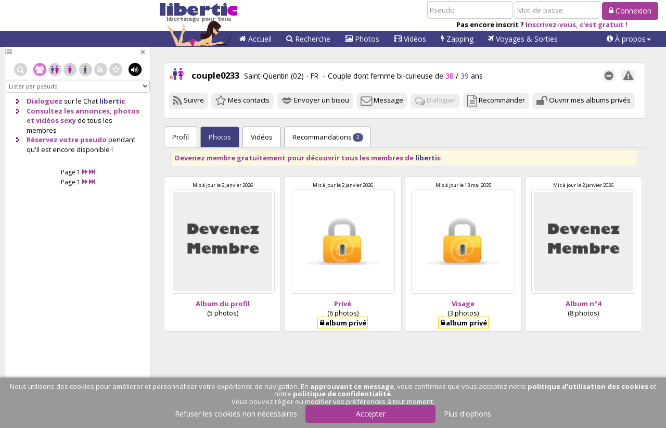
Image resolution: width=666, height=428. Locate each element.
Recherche (308, 39)
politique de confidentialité (342, 393)
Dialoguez (44, 101)
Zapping (457, 39)
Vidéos (410, 39)
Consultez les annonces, (69, 111)
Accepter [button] (371, 414)
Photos (362, 39)
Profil (180, 137)
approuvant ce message (352, 386)
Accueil (255, 39)
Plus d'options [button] (467, 414)
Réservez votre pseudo (67, 139)
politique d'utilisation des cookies (588, 386)
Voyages (523, 39)
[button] (628, 39)
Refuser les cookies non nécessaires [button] (236, 414)
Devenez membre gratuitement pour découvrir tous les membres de (308, 157)
